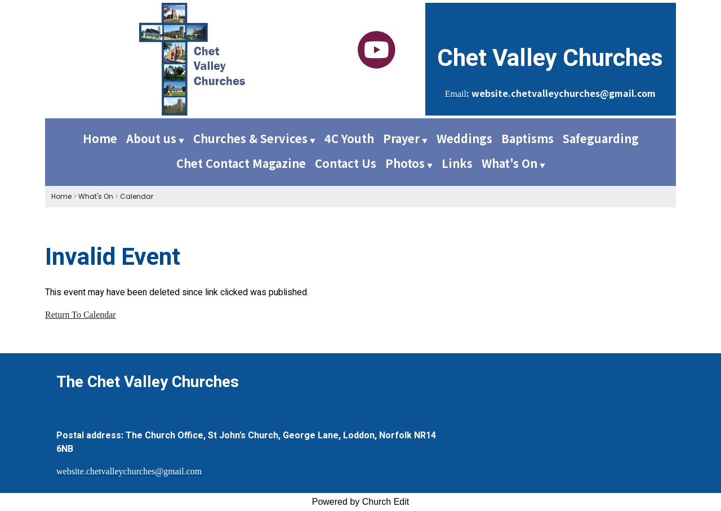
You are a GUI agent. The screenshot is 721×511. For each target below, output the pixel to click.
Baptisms (527, 138)
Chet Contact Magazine (241, 163)
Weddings (464, 138)
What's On (509, 163)
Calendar (136, 196)
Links (457, 163)
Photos (405, 163)
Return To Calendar (80, 314)
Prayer (401, 138)
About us (151, 138)
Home (100, 138)
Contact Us (345, 163)
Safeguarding (601, 138)
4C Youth (349, 138)
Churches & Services (250, 138)
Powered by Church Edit (361, 501)
